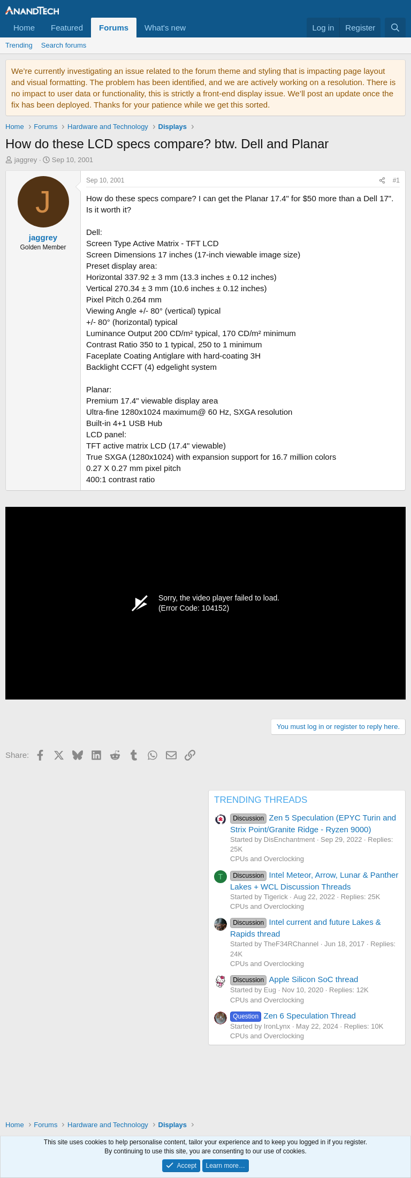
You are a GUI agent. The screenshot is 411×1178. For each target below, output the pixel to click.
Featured (67, 27)
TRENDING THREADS (260, 800)
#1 (396, 180)
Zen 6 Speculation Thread (293, 1015)
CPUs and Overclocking (267, 859)
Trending (19, 45)
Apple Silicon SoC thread (294, 979)
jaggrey (25, 160)
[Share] (382, 180)
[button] (194, 27)
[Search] (395, 27)
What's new (165, 27)
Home (24, 27)
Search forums (64, 45)
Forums (113, 27)
